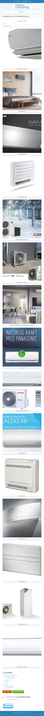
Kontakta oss (41, 714)
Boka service (18, 714)
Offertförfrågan (26, 714)
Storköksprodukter (7, 680)
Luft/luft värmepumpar (9, 676)
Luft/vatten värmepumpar (10, 678)
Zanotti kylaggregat (9, 687)
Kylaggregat (5, 684)
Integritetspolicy (34, 714)
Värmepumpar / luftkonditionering (10, 675)
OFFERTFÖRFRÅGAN (18, 691)
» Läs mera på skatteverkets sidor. (13, 699)
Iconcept (30, 712)
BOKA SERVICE (7, 691)
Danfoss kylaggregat (9, 686)
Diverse (6, 682)
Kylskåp (6, 681)
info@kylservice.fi (26, 1)
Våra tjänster (12, 714)
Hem (1, 714)
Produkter (6, 714)
